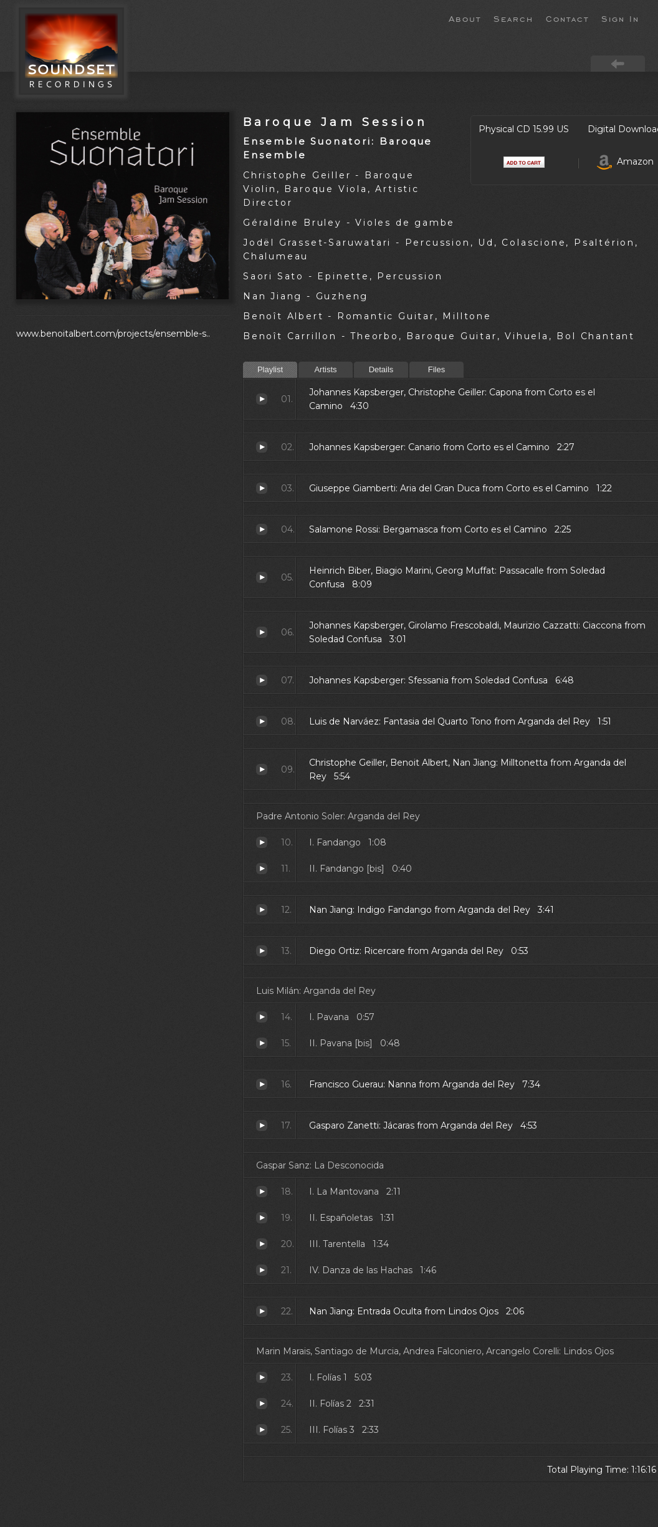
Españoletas (261, 1217)
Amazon (625, 161)
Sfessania (261, 680)
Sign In (620, 18)
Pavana (261, 1017)
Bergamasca (261, 529)
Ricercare (261, 950)
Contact (567, 18)
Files (436, 369)
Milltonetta (261, 769)
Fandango (261, 842)
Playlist (270, 369)
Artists (325, 369)
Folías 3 (261, 1429)
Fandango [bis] (261, 868)
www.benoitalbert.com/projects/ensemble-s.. (113, 333)
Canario (261, 447)
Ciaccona (261, 632)
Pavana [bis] (261, 1043)
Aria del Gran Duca (261, 488)
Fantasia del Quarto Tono (261, 721)
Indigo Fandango (261, 909)
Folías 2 (261, 1403)
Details (381, 369)
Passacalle (261, 577)
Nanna (261, 1084)
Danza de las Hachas (261, 1270)
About (465, 18)
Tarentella (261, 1244)
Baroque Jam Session (335, 121)
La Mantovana (261, 1191)
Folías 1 (261, 1377)
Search (513, 18)
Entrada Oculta (261, 1311)
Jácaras (261, 1125)
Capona (261, 399)
